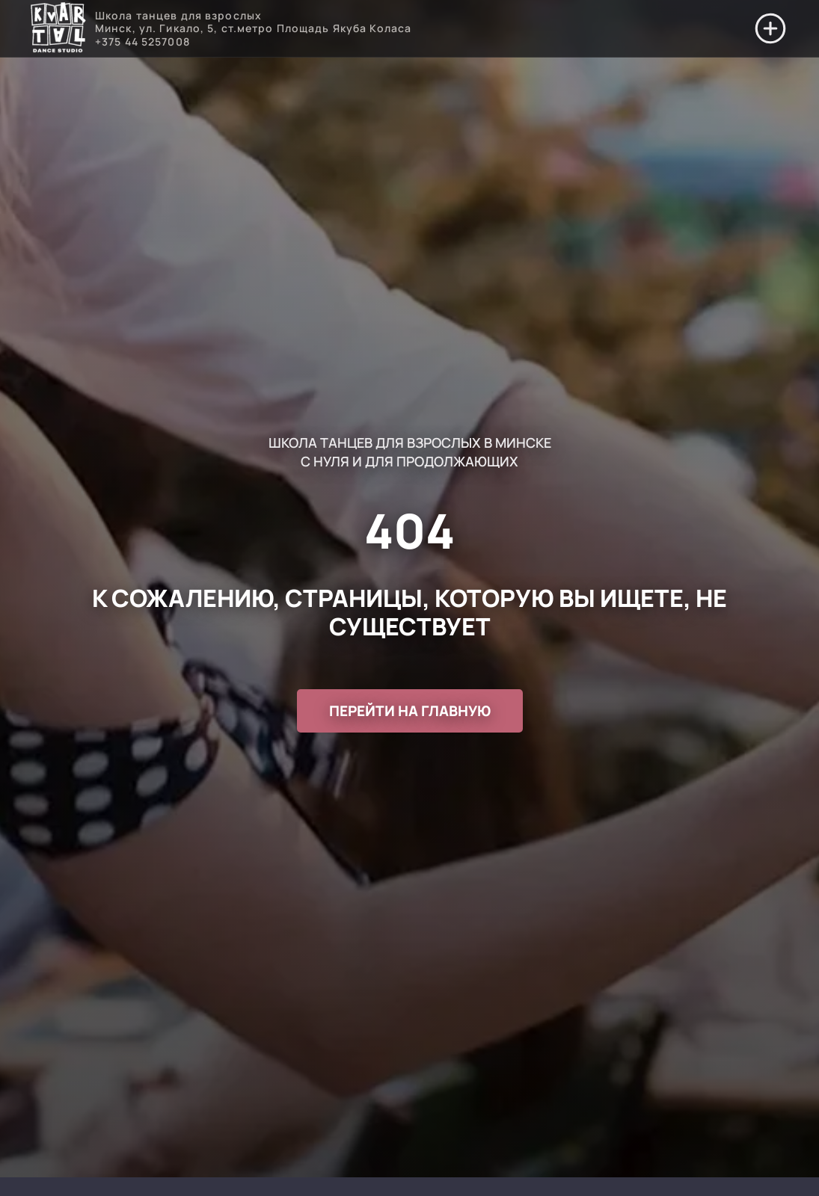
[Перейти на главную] (58, 29)
